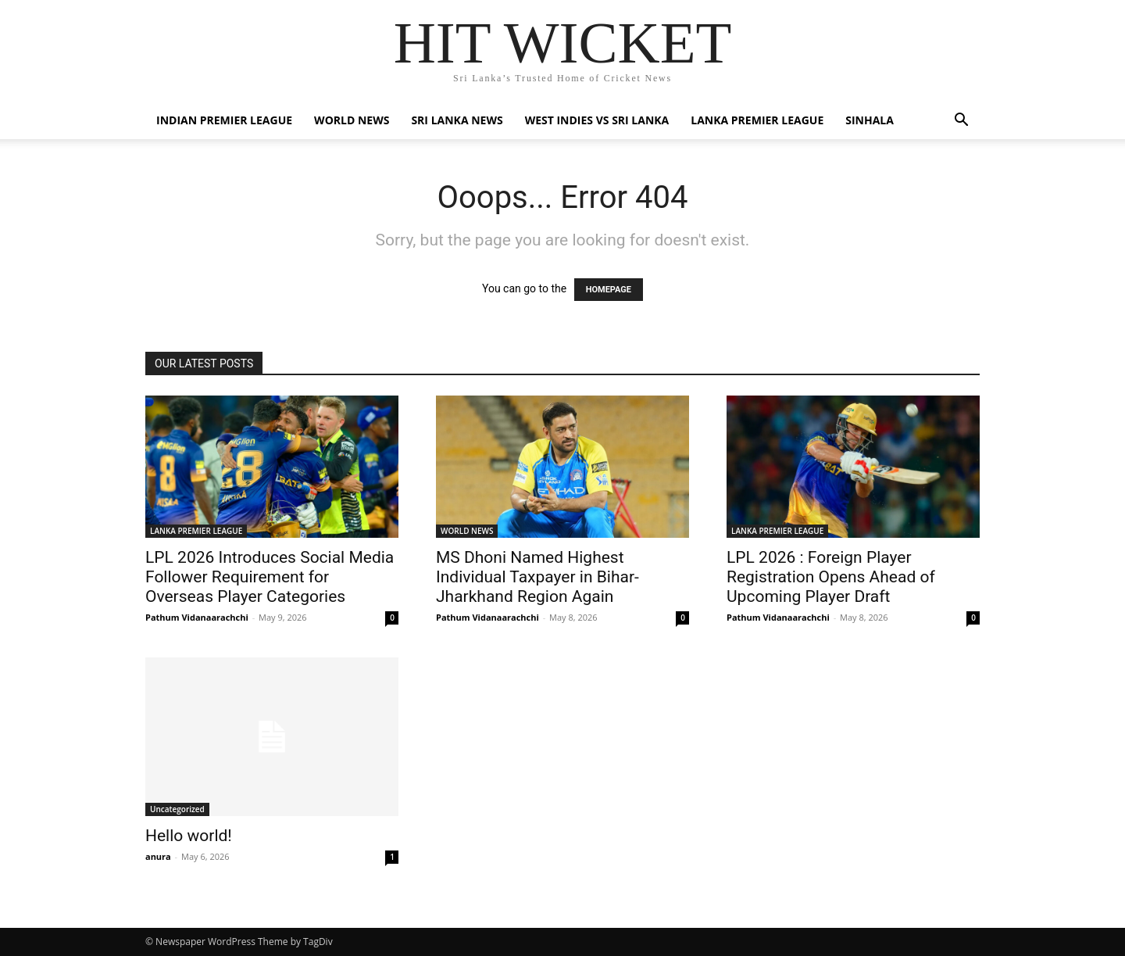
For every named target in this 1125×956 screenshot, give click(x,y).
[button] (961, 121)
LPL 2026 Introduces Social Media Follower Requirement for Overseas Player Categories (269, 577)
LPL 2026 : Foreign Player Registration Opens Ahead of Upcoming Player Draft (831, 577)
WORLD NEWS (351, 120)
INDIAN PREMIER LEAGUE (224, 120)
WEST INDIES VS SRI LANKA (597, 120)
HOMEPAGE (608, 290)
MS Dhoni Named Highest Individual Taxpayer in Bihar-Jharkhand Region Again (537, 577)
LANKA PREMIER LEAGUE (757, 120)
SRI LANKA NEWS (456, 120)
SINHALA (869, 120)
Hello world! (188, 835)
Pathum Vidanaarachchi (196, 617)
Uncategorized (177, 809)
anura (158, 856)
